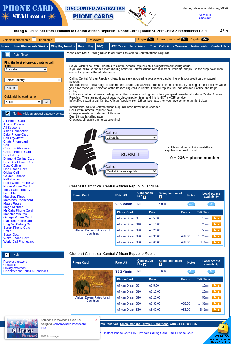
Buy (19, 113)
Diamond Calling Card (18, 158)
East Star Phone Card (18, 162)
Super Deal (11, 234)
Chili (6, 145)
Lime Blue (10, 193)
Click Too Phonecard (17, 148)
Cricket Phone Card (17, 151)
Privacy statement (14, 268)
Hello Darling (12, 179)
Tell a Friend (138, 46)
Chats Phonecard (15, 141)
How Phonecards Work (30, 46)
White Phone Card (16, 238)
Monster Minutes (15, 214)
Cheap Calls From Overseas (169, 46)
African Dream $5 (128, 218)
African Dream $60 (129, 242)
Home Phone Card (16, 186)
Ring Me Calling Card (18, 224)
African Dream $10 (129, 224)
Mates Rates (12, 203)
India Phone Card (181, 333)
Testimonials (199, 46)
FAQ (100, 46)
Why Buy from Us (63, 46)
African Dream (13, 124)
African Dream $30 (129, 236)
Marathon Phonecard (18, 200)
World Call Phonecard (18, 241)
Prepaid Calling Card (153, 333)
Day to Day (11, 155)
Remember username (16, 40)
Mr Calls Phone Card (18, 210)
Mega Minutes (13, 207)
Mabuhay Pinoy (14, 196)
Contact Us (218, 46)
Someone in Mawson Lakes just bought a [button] (63, 324)
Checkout (205, 18)
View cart (205, 14)
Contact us (10, 264)
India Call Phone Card (18, 189)
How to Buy (86, 46)
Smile (7, 231)
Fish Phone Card (15, 169)
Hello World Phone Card (20, 183)
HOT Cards (118, 46)
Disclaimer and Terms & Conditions (25, 271)
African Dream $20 (129, 230)
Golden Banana (14, 176)
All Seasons (11, 127)
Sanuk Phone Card (16, 227)
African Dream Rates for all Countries (92, 232)
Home (5, 46)
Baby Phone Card (15, 134)
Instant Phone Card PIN (120, 333)
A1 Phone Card (14, 120)
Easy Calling (12, 165)
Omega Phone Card (17, 217)
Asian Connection (15, 131)
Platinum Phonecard (17, 220)
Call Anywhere (13, 138)
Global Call (11, 172)
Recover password (15, 261)
